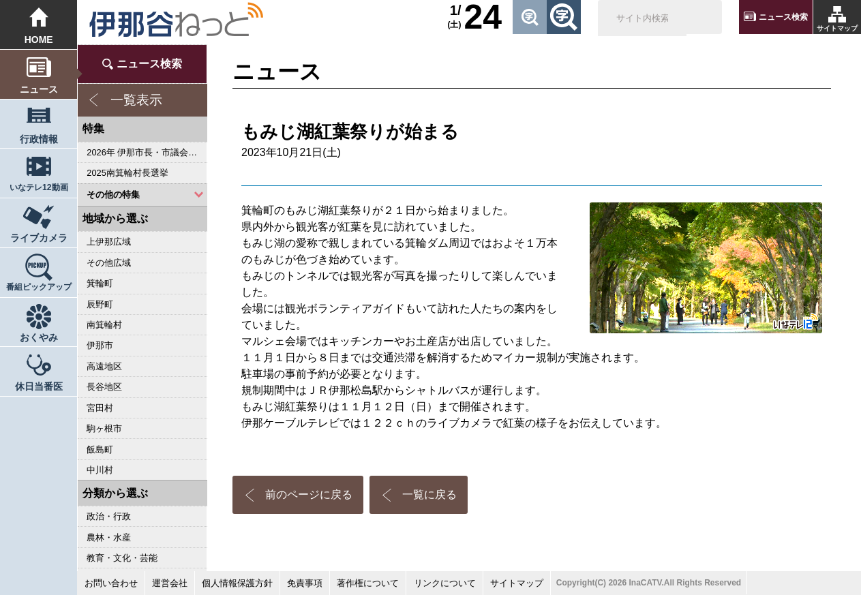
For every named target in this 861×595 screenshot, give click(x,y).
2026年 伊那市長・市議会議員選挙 (147, 152)
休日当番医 (39, 386)
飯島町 (100, 449)
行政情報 (39, 139)
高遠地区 (104, 366)
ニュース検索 (783, 17)
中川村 (100, 470)
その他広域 (109, 263)
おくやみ (39, 337)
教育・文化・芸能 (122, 558)
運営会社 (169, 583)
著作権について (368, 583)
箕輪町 (100, 283)
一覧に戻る (429, 494)
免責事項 (304, 583)
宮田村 (100, 408)
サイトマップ (837, 28)
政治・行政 (109, 516)
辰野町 (100, 304)
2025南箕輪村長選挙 (127, 173)
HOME (39, 39)
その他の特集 (113, 194)
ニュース (39, 89)
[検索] (642, 19)
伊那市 (100, 345)
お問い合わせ (111, 583)
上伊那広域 (109, 242)
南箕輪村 (104, 325)
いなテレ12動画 (39, 187)
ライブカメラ (38, 237)
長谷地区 (104, 387)
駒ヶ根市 (104, 428)
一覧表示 (136, 100)
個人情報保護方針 (237, 583)
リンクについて (445, 583)
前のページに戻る (308, 494)
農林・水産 (109, 537)
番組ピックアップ (39, 287)
